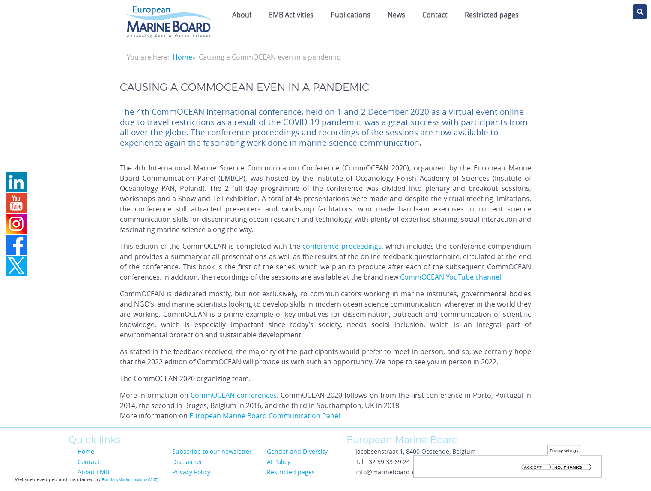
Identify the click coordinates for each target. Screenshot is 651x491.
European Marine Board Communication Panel (264, 415)
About (242, 14)
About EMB (93, 472)
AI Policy (278, 462)
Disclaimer (187, 462)
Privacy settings (564, 451)
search (640, 11)
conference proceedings (341, 246)
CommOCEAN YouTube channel (450, 277)
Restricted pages (492, 14)
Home (182, 57)
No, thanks (568, 467)
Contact (435, 14)
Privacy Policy (191, 472)
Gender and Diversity (297, 451)
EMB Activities (291, 14)
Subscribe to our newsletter (212, 451)
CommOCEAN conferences (234, 395)
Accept (533, 467)
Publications (350, 14)
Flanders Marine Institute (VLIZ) (130, 479)
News (396, 14)
